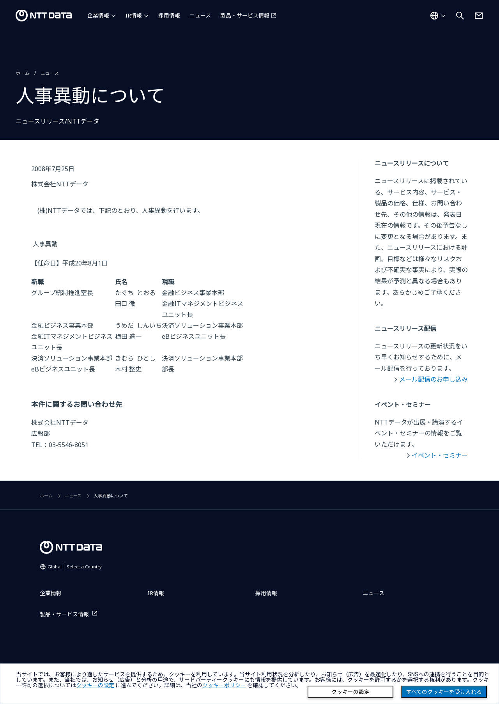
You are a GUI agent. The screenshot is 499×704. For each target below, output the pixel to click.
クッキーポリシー (224, 685)
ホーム (23, 73)
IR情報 (134, 15)
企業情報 (98, 15)
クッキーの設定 (350, 692)
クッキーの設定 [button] (95, 685)
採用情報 (169, 15)
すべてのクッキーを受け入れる (444, 692)
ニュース (200, 15)
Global (75, 567)
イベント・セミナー (440, 455)
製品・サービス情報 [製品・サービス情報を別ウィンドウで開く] (244, 15)
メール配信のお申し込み (433, 379)
